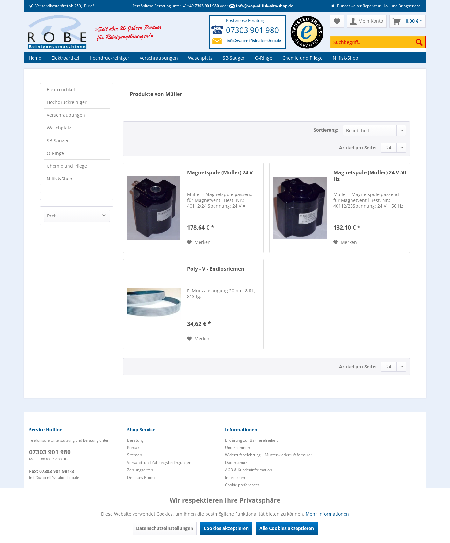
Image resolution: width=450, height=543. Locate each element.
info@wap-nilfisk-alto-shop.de (261, 6)
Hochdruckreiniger (67, 102)
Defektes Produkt (142, 477)
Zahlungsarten (140, 470)
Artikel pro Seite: (357, 147)
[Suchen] (419, 42)
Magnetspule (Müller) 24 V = (222, 172)
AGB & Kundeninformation (248, 470)
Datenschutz (236, 462)
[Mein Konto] (367, 21)
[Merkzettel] (337, 21)
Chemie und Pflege (67, 166)
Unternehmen (237, 447)
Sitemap (134, 455)
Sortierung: (326, 130)
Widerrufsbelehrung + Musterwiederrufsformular (268, 455)
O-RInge (55, 153)
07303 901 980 (252, 30)
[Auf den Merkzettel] (199, 242)
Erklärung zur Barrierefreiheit (251, 440)
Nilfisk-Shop (59, 179)
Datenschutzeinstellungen (164, 528)
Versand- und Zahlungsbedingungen (159, 462)
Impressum (235, 477)
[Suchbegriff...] (378, 42)
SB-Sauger (58, 140)
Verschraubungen (66, 115)
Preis (52, 216)
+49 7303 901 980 (200, 6)
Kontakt (134, 447)
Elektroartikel (61, 89)
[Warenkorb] (407, 21)
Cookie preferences (242, 485)
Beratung (135, 440)
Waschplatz (59, 128)
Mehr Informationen (327, 514)
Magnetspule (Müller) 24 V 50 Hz (369, 175)
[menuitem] (378, 45)
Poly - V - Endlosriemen (215, 269)
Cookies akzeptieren (226, 528)
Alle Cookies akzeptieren (286, 528)
